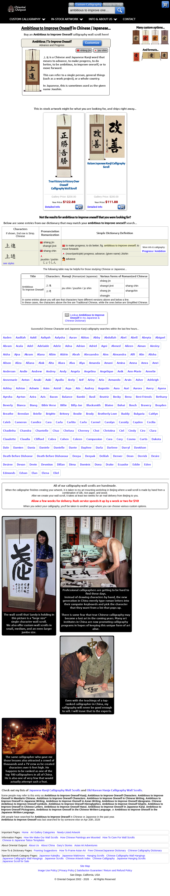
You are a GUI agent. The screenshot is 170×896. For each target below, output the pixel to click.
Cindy (132, 430)
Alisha (152, 354)
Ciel (121, 430)
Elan (34, 473)
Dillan (61, 464)
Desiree (8, 464)
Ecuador (123, 464)
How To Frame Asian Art (72, 850)
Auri (126, 388)
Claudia (25, 439)
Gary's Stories (64, 845)
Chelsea (68, 430)
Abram (7, 346)
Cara (49, 422)
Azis (43, 396)
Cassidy (124, 422)
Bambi (81, 396)
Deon (130, 456)
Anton (26, 380)
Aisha (6, 354)
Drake (110, 464)
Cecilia (151, 422)
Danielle (59, 447)
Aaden (7, 337)
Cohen (64, 439)
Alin (141, 354)
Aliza (18, 363)
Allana (30, 363)
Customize (92, 42)
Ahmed (116, 346)
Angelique (106, 371)
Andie (23, 371)
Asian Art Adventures (85, 845)
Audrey (89, 388)
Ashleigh (153, 380)
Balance (67, 396)
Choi (96, 430)
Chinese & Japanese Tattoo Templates (23, 840)
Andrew (37, 371)
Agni (104, 346)
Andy (63, 371)
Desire (155, 456)
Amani (108, 363)
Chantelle (42, 430)
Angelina (90, 371)
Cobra (52, 439)
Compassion (94, 439)
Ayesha (7, 396)
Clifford (39, 439)
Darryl (126, 447)
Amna (133, 363)
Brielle (37, 413)
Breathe (8, 413)
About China (48, 845)
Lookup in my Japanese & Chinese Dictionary (84, 318)
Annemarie (10, 380)
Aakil (33, 337)
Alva (72, 363)
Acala (19, 346)
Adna (68, 346)
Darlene (112, 447)
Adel (30, 346)
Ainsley (154, 346)
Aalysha (60, 337)
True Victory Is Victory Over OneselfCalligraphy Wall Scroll (64, 185)
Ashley (7, 388)
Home (25, 832)
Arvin (128, 380)
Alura (61, 363)
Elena (45, 473)
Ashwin (34, 388)
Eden (147, 464)
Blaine (109, 405)
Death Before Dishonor (18, 456)
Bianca (21, 405)
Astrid (57, 388)
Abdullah (110, 337)
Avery (150, 388)
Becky (117, 396)
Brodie (77, 413)
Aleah (76, 354)
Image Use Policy (47, 870)
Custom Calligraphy (27, 19)
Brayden (160, 405)
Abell (134, 337)
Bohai (121, 405)
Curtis (143, 439)
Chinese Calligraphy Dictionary (145, 850)
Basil (92, 396)
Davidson (140, 447)
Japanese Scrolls (54, 858)
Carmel (95, 422)
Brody (90, 413)
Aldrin (64, 354)
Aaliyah (46, 337)
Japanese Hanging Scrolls (131, 858)
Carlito (71, 422)
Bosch (133, 405)
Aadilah (21, 337)
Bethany (161, 396)
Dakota (156, 439)
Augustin (103, 388)
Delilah (104, 456)
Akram (28, 354)
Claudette (9, 439)
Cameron (21, 422)
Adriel (93, 346)
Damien (18, 447)
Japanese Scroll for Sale (15, 861)
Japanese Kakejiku (49, 855)
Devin (33, 464)
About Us (34, 845)
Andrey (50, 371)
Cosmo (131, 439)
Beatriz (104, 396)
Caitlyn (153, 413)
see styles (8, 263)
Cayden (138, 422)
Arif (81, 380)
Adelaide (43, 346)
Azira (33, 396)
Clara (153, 430)
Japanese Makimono (73, 855)
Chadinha (9, 430)
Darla (99, 447)
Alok (41, 363)
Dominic (85, 464)
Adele (57, 346)
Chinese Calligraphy (104, 858)
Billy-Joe (76, 405)
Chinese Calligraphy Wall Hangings (125, 855)
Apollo (59, 380)
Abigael (160, 337)
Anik (120, 371)
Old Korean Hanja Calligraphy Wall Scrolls (114, 790)
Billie (63, 405)
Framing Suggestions (45, 850)
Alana (41, 354)
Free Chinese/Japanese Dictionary (107, 850)
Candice (36, 422)
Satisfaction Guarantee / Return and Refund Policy (104, 870)
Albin (52, 354)
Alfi (132, 354)
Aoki (48, 380)
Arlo (101, 380)
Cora (109, 439)
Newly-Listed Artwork (68, 832)
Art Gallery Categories (43, 832)
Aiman (141, 346)
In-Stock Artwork (67, 19)
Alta (51, 363)
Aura (117, 388)
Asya (68, 388)
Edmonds (9, 473)
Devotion (47, 464)
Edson (23, 473)
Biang (33, 405)
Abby (96, 337)
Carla (59, 422)
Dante (73, 447)
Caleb (7, 422)
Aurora (137, 388)
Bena (128, 396)
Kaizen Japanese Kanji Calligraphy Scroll (106, 165)
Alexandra (119, 354)
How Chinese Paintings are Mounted (80, 837)
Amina (121, 363)
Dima (72, 464)
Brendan (23, 413)
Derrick (142, 456)
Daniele (44, 447)
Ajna (17, 354)
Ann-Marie (134, 371)
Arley (91, 380)
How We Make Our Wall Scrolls (41, 837)
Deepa (76, 456)
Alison (7, 363)
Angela (75, 371)
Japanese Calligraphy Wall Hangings (22, 858)
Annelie (151, 371)
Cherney (83, 430)
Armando (114, 380)
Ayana (162, 388)
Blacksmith (93, 405)
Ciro (142, 430)
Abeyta (146, 337)
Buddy (125, 413)
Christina (109, 430)
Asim (46, 388)
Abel (124, 337)
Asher (139, 380)
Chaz (56, 430)
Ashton (20, 388)
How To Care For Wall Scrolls (118, 837)
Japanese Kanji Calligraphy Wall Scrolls (54, 790)
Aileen (129, 346)
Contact (129, 19)
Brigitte (50, 413)
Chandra (25, 430)
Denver (117, 456)
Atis (78, 388)
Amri (155, 363)
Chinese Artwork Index (78, 858)
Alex (106, 354)
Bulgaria (139, 413)
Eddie (136, 464)
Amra (144, 363)
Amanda (94, 363)
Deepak (90, 456)
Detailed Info (52, 206)
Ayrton (21, 396)
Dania (31, 447)
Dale (6, 447)
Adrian (80, 346)
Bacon (54, 396)
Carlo (83, 422)
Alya (82, 363)
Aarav (73, 337)
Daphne (86, 447)
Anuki (37, 380)
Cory (120, 439)
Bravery (146, 405)
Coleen (77, 439)
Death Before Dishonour (52, 456)
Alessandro (91, 354)
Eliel (56, 473)
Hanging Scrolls (95, 855)
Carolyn (110, 422)
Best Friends (144, 396)
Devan (21, 464)
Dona (98, 464)
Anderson (9, 371)
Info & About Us (103, 19)
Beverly (8, 405)
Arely (71, 380)
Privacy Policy (67, 870)
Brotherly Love (107, 413)
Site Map (85, 866)
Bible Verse (49, 405)
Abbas (85, 337)
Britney (64, 413)
